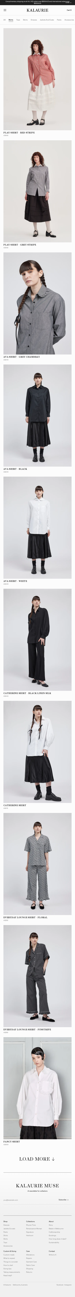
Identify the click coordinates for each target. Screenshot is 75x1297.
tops (18, 20)
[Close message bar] (68, 2)
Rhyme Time (31, 1225)
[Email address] (29, 1200)
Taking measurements (11, 1272)
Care (28, 1251)
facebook (60, 1285)
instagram (68, 1285)
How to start (8, 1265)
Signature (29, 1232)
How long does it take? (57, 1239)
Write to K (52, 1255)
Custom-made (8, 1255)
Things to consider (10, 1262)
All (4, 20)
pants (59, 20)
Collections (30, 1221)
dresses (34, 20)
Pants (5, 1232)
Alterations (30, 1255)
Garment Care (31, 1262)
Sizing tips (7, 1268)
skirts (25, 20)
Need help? (7, 1275)
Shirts (5, 1235)
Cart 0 (69, 10)
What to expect (9, 1258)
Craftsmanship (54, 1232)
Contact (52, 1251)
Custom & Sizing (9, 1251)
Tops (5, 1242)
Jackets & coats (9, 1228)
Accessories (8, 1246)
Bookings (52, 1235)
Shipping (29, 1268)
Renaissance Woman (34, 1228)
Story (51, 1225)
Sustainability (54, 1242)
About (51, 1221)
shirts (11, 20)
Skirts (5, 1239)
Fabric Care (30, 1265)
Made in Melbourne (56, 1228)
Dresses (6, 1225)
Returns (29, 1272)
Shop (5, 1221)
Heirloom (29, 1235)
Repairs (29, 1258)
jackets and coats (47, 20)
